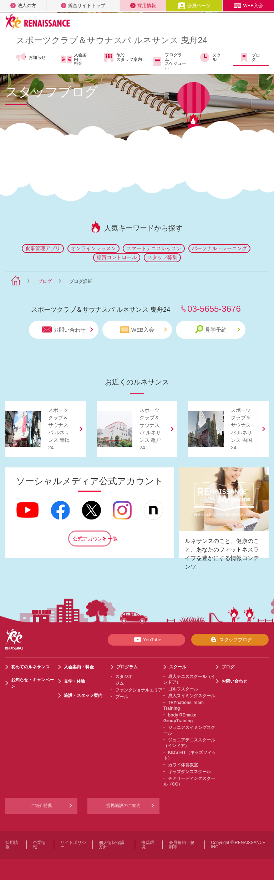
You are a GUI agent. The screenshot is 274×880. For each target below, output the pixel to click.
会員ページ (194, 5)
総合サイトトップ (83, 5)
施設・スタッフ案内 (122, 57)
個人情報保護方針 (112, 844)
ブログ (249, 57)
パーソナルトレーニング (219, 248)
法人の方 (23, 5)
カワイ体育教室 (183, 764)
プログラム (127, 666)
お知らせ (30, 57)
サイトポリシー (73, 844)
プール (121, 696)
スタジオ (123, 676)
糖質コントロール (117, 257)
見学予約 (217, 329)
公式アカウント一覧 (92, 539)
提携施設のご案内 (123, 805)
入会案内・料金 (74, 59)
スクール (212, 57)
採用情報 (143, 5)
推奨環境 (147, 844)
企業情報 (39, 844)
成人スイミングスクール (191, 695)
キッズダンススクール (189, 771)
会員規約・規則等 (181, 844)
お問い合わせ (67, 329)
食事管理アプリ (42, 248)
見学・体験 (74, 681)
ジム (119, 683)
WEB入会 (248, 5)
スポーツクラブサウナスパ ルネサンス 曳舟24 (111, 40)
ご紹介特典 (41, 805)
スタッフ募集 (162, 257)
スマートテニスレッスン (153, 248)
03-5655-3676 (213, 309)
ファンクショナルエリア (138, 690)
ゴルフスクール (183, 689)
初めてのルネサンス (30, 666)
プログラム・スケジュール (169, 61)
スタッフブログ (230, 639)
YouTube (146, 639)
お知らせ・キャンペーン (32, 683)
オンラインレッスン (93, 248)
